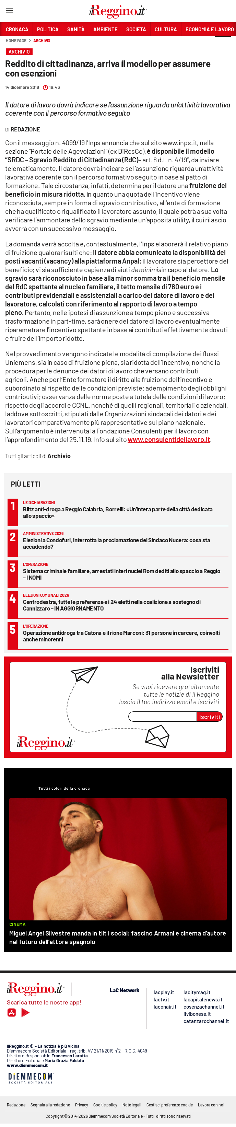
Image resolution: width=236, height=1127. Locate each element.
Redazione (16, 1104)
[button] (223, 44)
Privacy (81, 1104)
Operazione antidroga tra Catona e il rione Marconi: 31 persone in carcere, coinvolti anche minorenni (121, 635)
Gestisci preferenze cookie (169, 1104)
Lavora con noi (211, 1104)
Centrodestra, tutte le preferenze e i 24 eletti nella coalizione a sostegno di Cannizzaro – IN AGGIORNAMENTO (112, 605)
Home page (16, 40)
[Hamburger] (9, 12)
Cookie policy (105, 1104)
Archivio (41, 40)
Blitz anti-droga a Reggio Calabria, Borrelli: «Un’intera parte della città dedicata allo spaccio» (118, 512)
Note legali (131, 1104)
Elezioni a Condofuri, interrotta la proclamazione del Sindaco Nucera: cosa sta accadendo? (116, 543)
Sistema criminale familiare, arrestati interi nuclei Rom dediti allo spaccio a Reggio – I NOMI (121, 574)
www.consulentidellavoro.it (169, 439)
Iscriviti (209, 716)
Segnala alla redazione (50, 1104)
